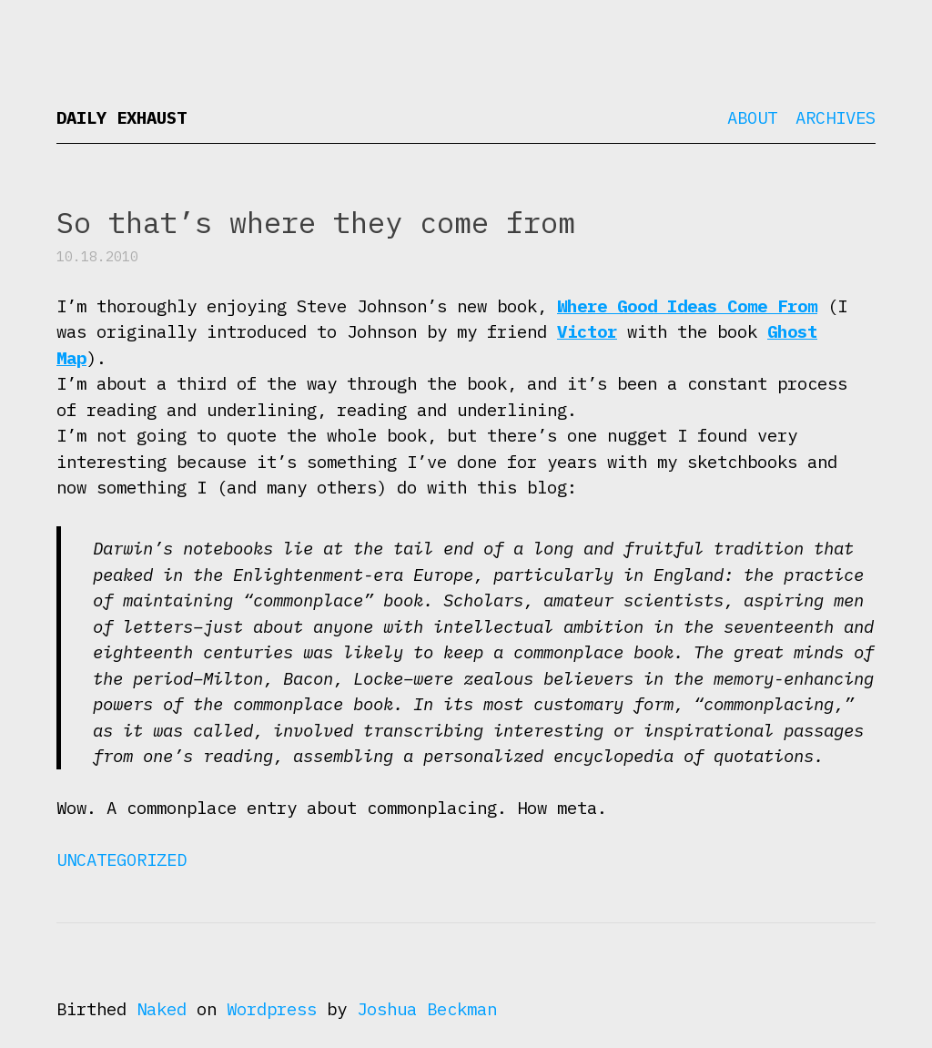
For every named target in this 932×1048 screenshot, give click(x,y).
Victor (587, 331)
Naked (162, 1009)
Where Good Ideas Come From (687, 306)
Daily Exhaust (121, 117)
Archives (835, 117)
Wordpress (272, 1009)
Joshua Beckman (427, 1009)
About (752, 117)
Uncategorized (121, 859)
